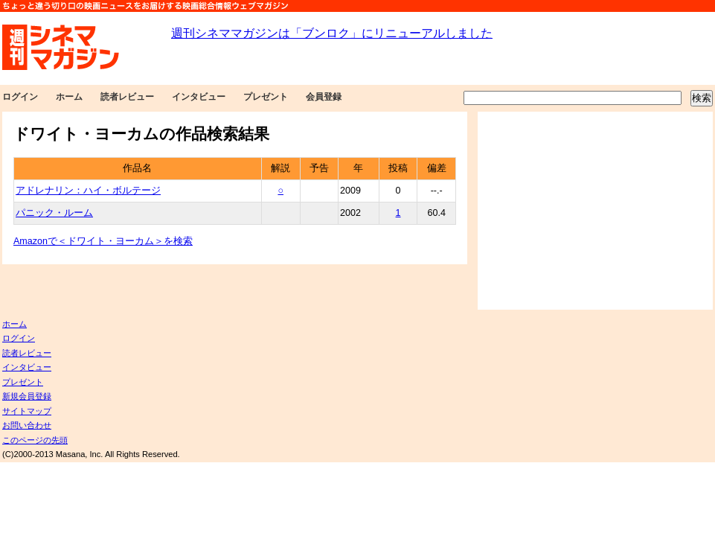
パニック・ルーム (54, 213)
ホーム (69, 97)
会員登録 (324, 97)
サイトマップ (26, 410)
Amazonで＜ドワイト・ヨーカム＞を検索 (103, 241)
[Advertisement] (595, 211)
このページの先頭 (35, 440)
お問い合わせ (26, 425)
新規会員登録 (26, 396)
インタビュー (198, 97)
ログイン (20, 97)
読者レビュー (127, 97)
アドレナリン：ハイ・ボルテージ (88, 190)
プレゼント (265, 97)
